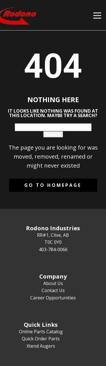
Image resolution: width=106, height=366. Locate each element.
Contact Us (53, 290)
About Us (53, 283)
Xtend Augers (41, 346)
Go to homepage (52, 185)
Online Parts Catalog (41, 331)
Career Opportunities (53, 298)
